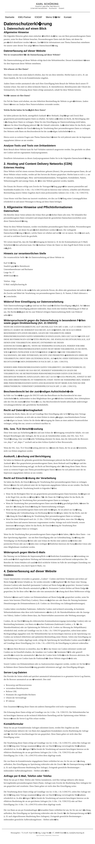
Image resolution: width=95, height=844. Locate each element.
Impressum (48, 835)
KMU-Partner (24, 17)
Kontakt (67, 17)
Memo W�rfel (53, 17)
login (37, 835)
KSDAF (38, 17)
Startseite (9, 17)
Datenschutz (55, 835)
